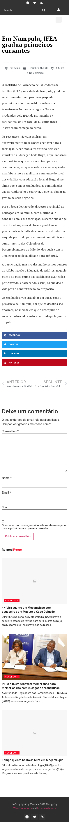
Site (4, 507)
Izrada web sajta (46, 808)
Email (6, 492)
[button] (59, 20)
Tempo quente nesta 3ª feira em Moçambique (32, 760)
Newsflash (11, 600)
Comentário (10, 431)
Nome (7, 478)
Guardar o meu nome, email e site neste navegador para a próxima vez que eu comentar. (34, 527)
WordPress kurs (22, 808)
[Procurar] (44, 10)
